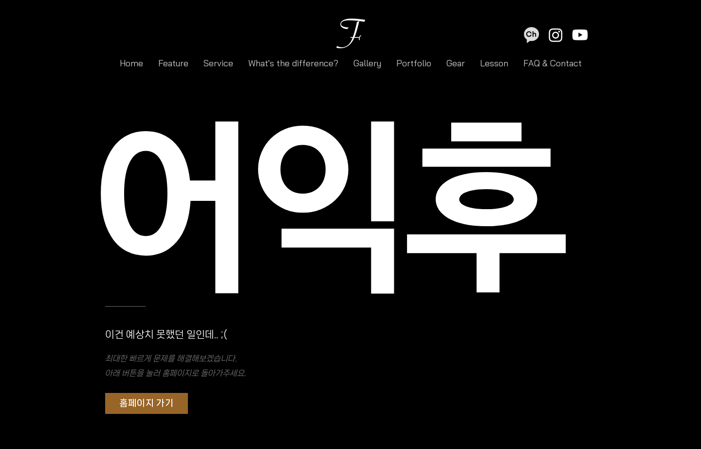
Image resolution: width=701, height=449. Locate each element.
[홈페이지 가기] (146, 403)
